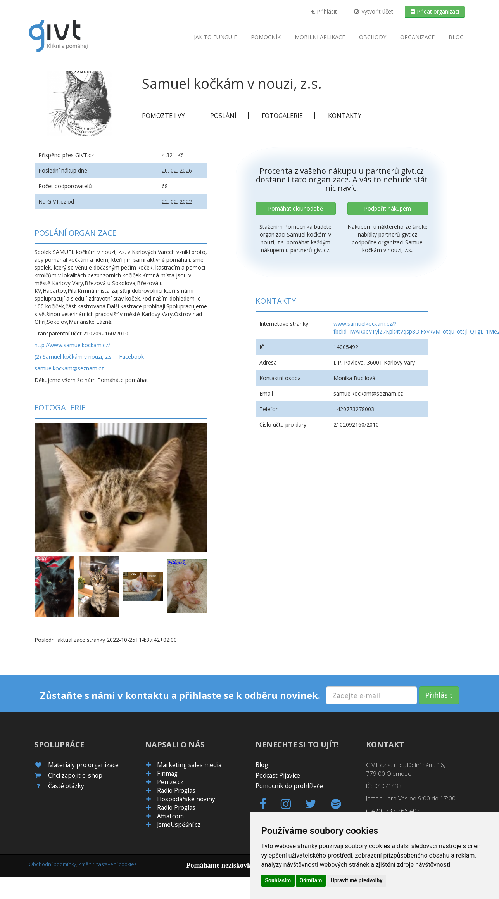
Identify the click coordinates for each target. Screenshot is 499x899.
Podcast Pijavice (278, 775)
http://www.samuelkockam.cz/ (72, 345)
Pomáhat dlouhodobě (295, 208)
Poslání (223, 115)
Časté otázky (66, 786)
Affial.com (170, 816)
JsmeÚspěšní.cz (178, 825)
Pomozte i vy (163, 115)
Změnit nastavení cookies (107, 864)
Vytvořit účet (373, 11)
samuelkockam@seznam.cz (69, 368)
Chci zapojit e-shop (75, 775)
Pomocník (266, 37)
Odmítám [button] (311, 880)
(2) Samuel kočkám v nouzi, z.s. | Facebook (89, 356)
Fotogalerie (282, 115)
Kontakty (344, 115)
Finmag (167, 773)
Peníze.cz (170, 782)
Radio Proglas (176, 791)
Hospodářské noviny (186, 799)
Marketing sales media (189, 765)
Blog (456, 37)
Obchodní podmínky (52, 864)
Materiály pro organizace (83, 765)
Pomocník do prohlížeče (289, 786)
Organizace (417, 37)
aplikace (320, 37)
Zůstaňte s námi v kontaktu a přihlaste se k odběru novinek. (180, 695)
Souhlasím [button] (278, 880)
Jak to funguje (215, 37)
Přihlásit (324, 11)
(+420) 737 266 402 (393, 811)
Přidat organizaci (435, 11)
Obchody (372, 37)
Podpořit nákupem (387, 208)
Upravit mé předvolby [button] (356, 880)
